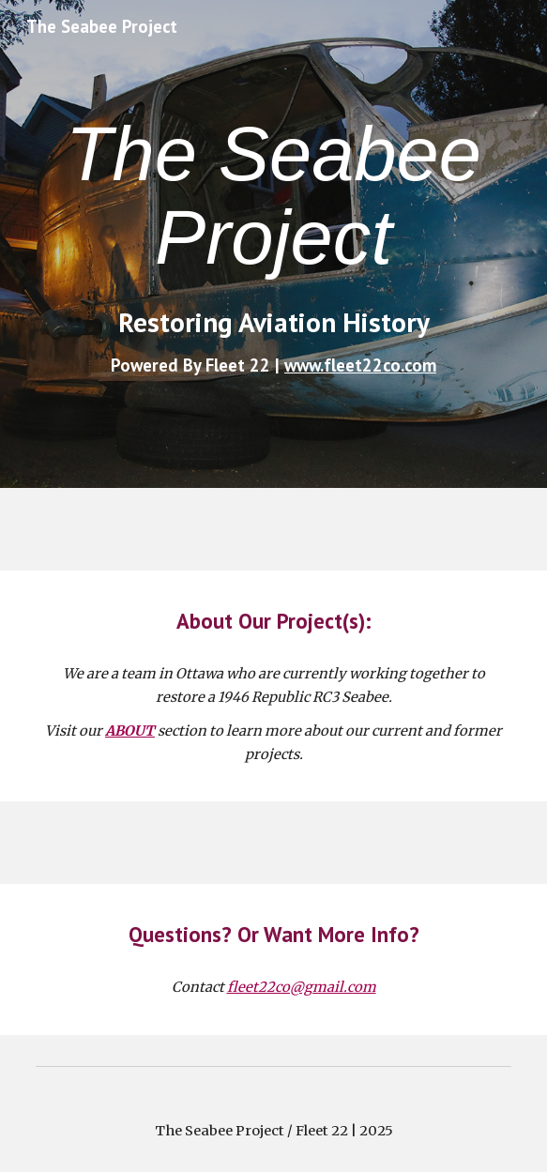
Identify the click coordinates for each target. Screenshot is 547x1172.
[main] (273, 196)
